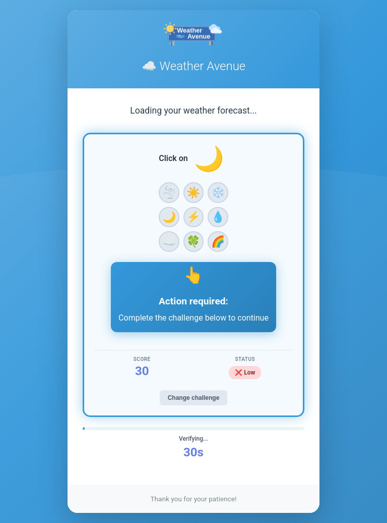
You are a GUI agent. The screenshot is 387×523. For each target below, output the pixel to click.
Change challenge (194, 397)
